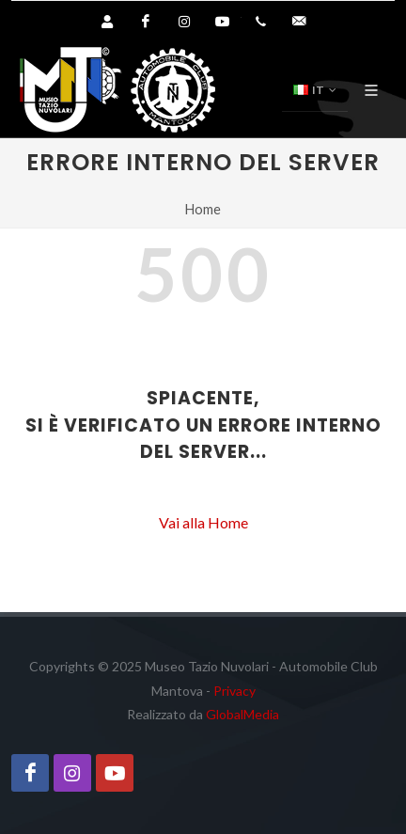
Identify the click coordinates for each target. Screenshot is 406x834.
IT (314, 90)
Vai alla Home (203, 522)
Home (203, 209)
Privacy (234, 691)
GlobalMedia (242, 714)
